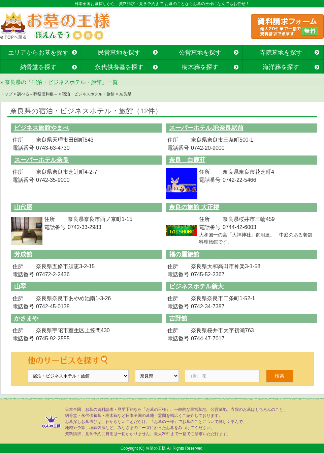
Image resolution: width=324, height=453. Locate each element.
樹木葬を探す (200, 67)
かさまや (26, 318)
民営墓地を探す (119, 52)
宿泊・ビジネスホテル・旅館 (88, 94)
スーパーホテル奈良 (41, 160)
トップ (6, 94)
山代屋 (23, 207)
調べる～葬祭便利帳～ (36, 94)
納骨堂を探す (38, 67)
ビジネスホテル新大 (196, 286)
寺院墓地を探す (281, 52)
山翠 (20, 286)
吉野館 (178, 318)
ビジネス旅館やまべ (41, 127)
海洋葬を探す (281, 67)
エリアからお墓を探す (38, 52)
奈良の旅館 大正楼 (194, 207)
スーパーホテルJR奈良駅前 (206, 127)
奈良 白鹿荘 (187, 160)
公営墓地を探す (200, 52)
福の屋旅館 (184, 254)
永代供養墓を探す (119, 67)
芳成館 (23, 254)
